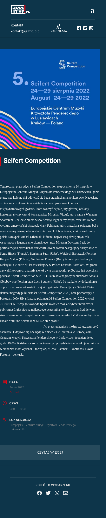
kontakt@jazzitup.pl (25, 31)
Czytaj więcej (50, 452)
